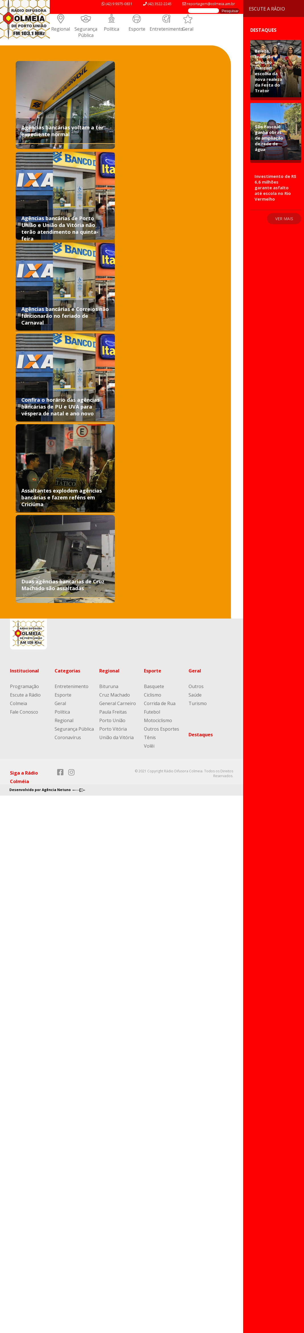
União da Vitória (116, 737)
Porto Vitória (113, 729)
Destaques (201, 734)
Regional (60, 29)
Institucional (24, 671)
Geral (187, 29)
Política (111, 29)
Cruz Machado (114, 695)
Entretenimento (166, 29)
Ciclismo (152, 695)
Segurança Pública (86, 32)
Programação (24, 686)
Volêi (149, 746)
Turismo (198, 703)
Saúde (195, 695)
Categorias (67, 671)
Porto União (112, 720)
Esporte (137, 29)
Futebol (152, 712)
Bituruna (108, 686)
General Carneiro (117, 703)
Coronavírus (68, 737)
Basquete (154, 686)
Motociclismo (158, 720)
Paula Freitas (113, 712)
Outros (196, 686)
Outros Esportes (161, 729)
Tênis (150, 737)
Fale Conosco (24, 712)
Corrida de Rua (159, 703)
